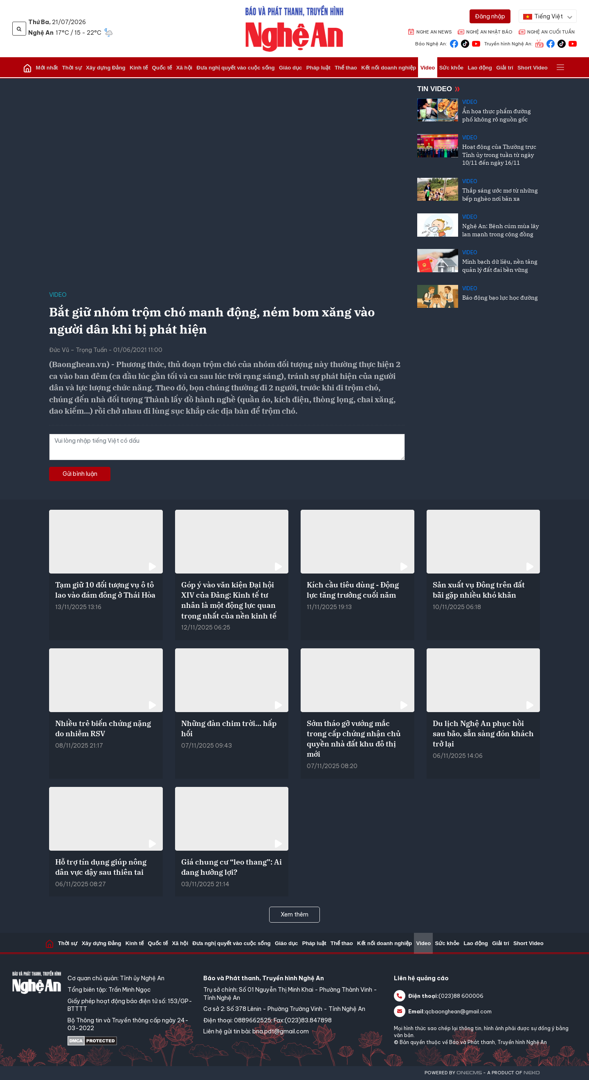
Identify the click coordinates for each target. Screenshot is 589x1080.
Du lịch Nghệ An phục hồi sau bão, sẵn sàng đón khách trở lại (483, 733)
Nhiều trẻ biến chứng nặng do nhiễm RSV (103, 728)
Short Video (522, 68)
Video (422, 68)
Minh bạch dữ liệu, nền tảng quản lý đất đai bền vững (499, 265)
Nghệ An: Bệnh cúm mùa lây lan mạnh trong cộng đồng (500, 230)
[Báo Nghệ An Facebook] (454, 43)
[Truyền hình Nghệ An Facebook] (550, 43)
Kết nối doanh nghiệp (385, 68)
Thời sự (80, 68)
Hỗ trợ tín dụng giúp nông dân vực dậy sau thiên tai (100, 867)
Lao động (472, 68)
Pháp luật (317, 68)
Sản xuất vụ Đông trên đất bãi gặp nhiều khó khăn (479, 590)
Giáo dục (290, 68)
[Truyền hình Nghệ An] (539, 43)
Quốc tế (166, 68)
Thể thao (344, 68)
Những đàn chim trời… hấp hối (229, 728)
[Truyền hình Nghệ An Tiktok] (562, 43)
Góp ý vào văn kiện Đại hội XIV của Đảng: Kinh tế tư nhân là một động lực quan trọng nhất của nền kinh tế (229, 600)
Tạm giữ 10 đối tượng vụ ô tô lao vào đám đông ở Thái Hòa (105, 590)
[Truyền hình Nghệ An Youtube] (573, 43)
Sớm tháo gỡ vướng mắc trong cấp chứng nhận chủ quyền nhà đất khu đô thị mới (354, 739)
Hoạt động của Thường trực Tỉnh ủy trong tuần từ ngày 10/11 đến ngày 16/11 (499, 154)
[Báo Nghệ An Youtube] (476, 43)
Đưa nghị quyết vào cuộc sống (237, 68)
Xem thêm (294, 914)
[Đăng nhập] (490, 16)
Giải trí (496, 68)
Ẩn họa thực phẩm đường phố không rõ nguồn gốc (496, 115)
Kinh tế (144, 68)
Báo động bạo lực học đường (500, 297)
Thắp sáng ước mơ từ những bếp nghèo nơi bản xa (500, 194)
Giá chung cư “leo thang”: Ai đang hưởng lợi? (231, 867)
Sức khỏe (445, 68)
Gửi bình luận (80, 473)
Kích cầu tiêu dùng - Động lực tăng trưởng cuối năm (353, 590)
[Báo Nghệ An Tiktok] (465, 43)
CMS (469, 1073)
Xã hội (188, 68)
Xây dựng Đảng (112, 68)
